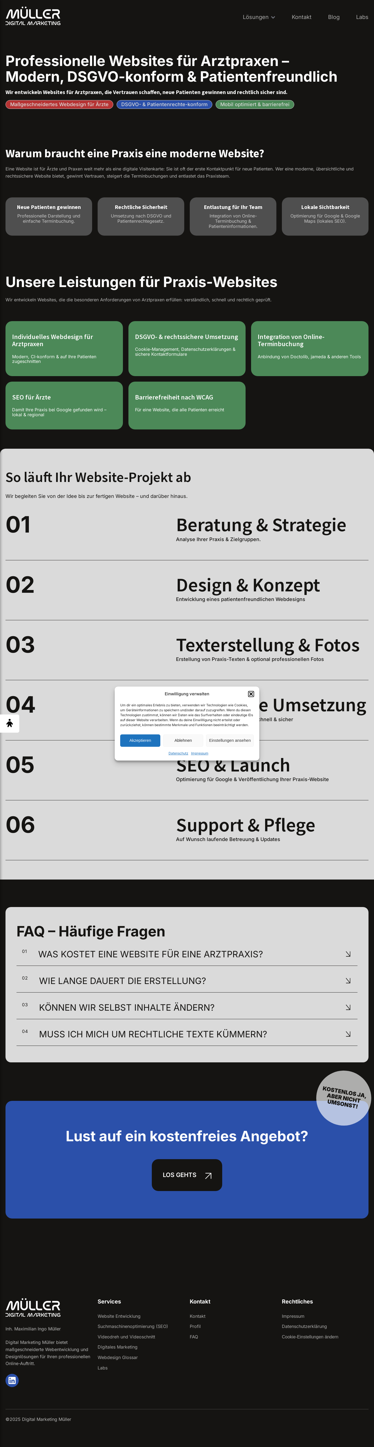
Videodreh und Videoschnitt (126, 1336)
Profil (195, 1326)
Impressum (199, 753)
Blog (334, 17)
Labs (362, 17)
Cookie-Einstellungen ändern (310, 1337)
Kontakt (302, 17)
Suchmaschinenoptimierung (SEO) (133, 1326)
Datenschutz (178, 753)
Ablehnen (183, 740)
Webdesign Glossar (118, 1357)
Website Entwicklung (119, 1316)
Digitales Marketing (118, 1347)
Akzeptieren (140, 740)
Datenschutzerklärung (304, 1326)
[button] (251, 694)
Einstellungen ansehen (230, 740)
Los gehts (179, 1174)
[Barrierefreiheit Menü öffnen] (9, 723)
